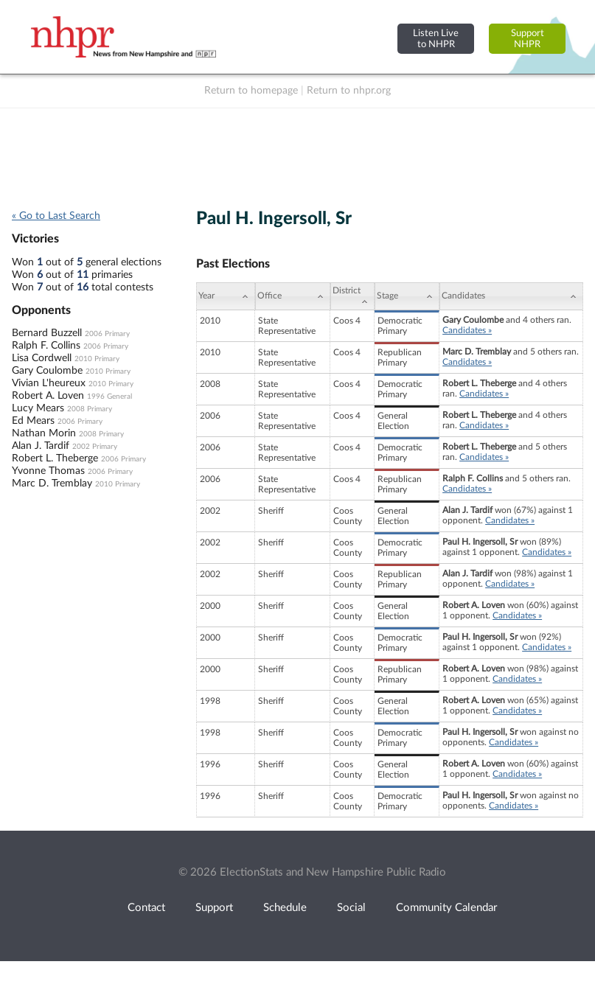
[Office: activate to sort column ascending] (292, 296)
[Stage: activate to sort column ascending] (407, 296)
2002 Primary (94, 446)
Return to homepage (251, 91)
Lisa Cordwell (42, 358)
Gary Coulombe (47, 371)
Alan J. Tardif (40, 446)
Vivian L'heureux (49, 383)
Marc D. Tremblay (52, 483)
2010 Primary (96, 359)
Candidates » (467, 330)
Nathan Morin (44, 433)
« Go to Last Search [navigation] (56, 216)
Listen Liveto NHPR (436, 39)
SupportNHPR (527, 39)
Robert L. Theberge (55, 458)
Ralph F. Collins (46, 346)
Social (351, 907)
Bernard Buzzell (47, 333)
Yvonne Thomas (48, 471)
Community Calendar (446, 907)
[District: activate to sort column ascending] (352, 296)
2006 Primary (107, 334)
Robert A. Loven (48, 396)
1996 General (109, 396)
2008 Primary (89, 409)
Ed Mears (33, 421)
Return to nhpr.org (349, 91)
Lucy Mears (38, 408)
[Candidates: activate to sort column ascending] (511, 296)
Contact (146, 907)
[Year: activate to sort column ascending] (225, 296)
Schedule (285, 907)
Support (214, 907)
